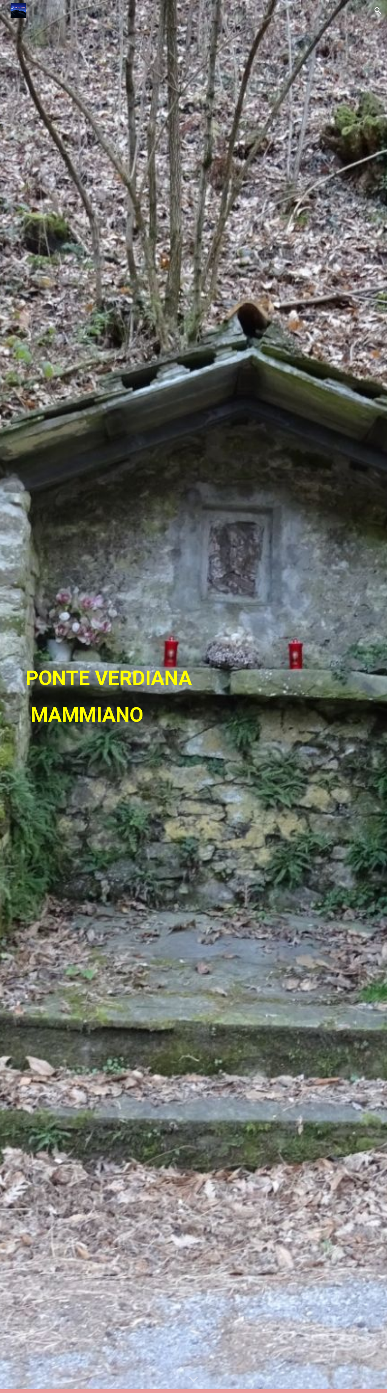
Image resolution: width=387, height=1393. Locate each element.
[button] (378, 11)
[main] (135, 696)
